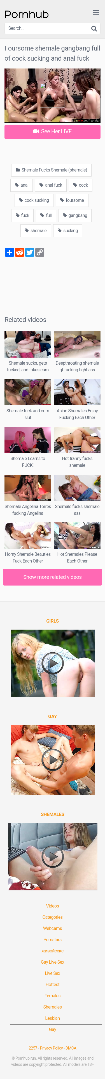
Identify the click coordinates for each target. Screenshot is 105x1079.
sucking (68, 230)
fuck (22, 215)
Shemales (52, 1007)
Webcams (52, 928)
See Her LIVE (52, 131)
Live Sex (52, 973)
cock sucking (34, 200)
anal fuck (50, 185)
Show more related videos (52, 577)
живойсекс (52, 951)
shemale (35, 230)
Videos (52, 906)
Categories (53, 917)
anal (21, 185)
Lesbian (52, 1018)
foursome (72, 200)
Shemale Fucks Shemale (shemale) (51, 170)
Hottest (52, 984)
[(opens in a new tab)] (52, 621)
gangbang (75, 215)
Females (52, 995)
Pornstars (52, 939)
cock (80, 185)
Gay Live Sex (52, 962)
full (46, 215)
